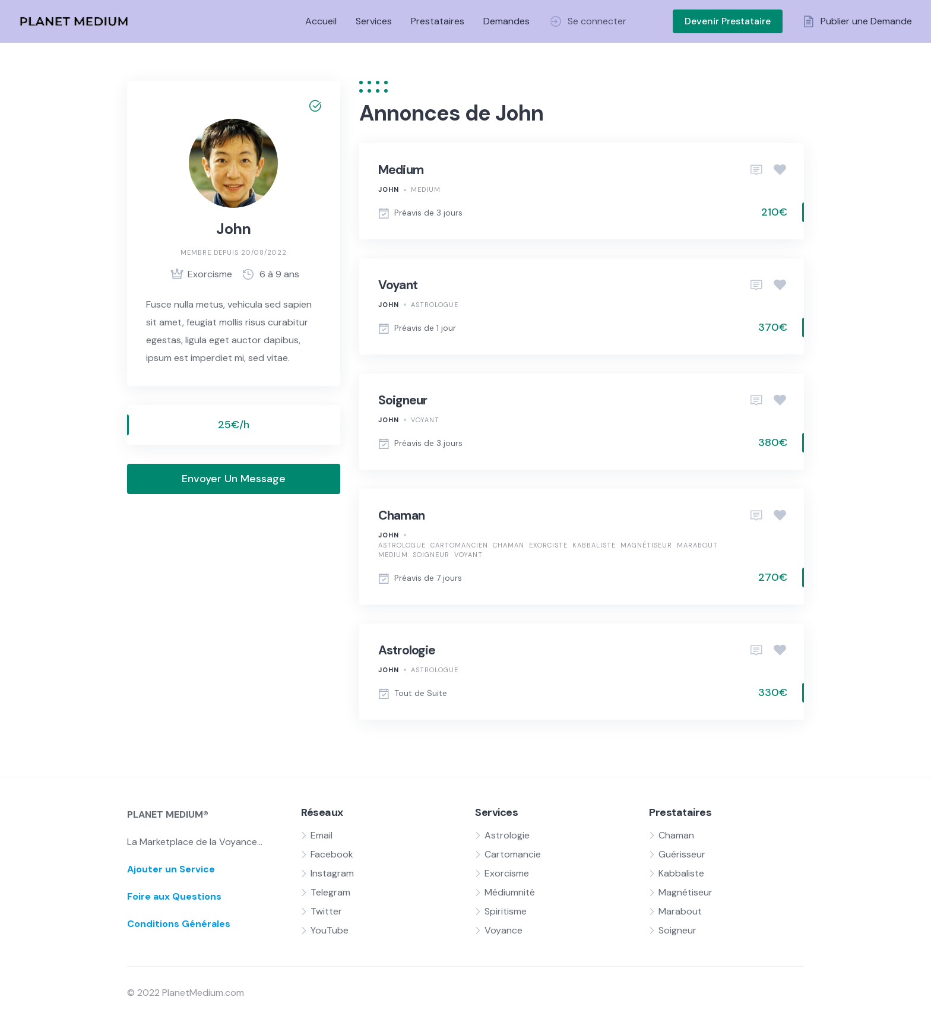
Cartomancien (459, 545)
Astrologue (434, 304)
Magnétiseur (646, 545)
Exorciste (548, 545)
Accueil (321, 21)
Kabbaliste (594, 545)
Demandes (506, 21)
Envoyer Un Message (234, 478)
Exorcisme (506, 873)
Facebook (332, 854)
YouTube (330, 930)
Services (374, 21)
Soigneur (403, 400)
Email (321, 835)
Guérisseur (681, 854)
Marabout (697, 545)
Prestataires (437, 21)
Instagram (332, 873)
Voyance (503, 930)
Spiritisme (505, 911)
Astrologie (407, 650)
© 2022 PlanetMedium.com (185, 992)
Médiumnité (509, 892)
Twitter (326, 911)
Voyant (398, 285)
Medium (401, 170)
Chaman (401, 515)
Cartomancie (512, 854)
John (388, 189)
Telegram (330, 892)
